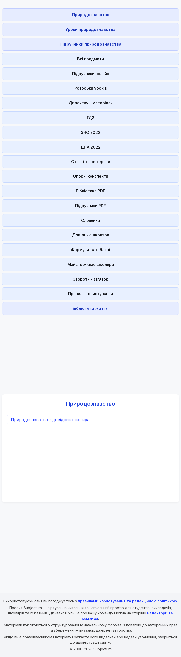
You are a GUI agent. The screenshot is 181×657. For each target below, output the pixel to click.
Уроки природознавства (90, 29)
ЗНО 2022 (90, 132)
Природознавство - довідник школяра (50, 419)
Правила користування (90, 293)
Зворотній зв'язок (90, 279)
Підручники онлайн (90, 73)
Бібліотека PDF (90, 190)
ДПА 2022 (90, 147)
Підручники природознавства (90, 44)
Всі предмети (90, 58)
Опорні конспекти (90, 176)
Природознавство (90, 14)
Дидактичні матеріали (91, 102)
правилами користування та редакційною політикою (127, 601)
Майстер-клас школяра (90, 264)
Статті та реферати (90, 161)
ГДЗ (90, 117)
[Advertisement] (90, 352)
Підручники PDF (90, 205)
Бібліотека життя (90, 308)
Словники (90, 220)
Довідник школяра (90, 234)
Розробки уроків (90, 88)
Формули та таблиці (90, 249)
